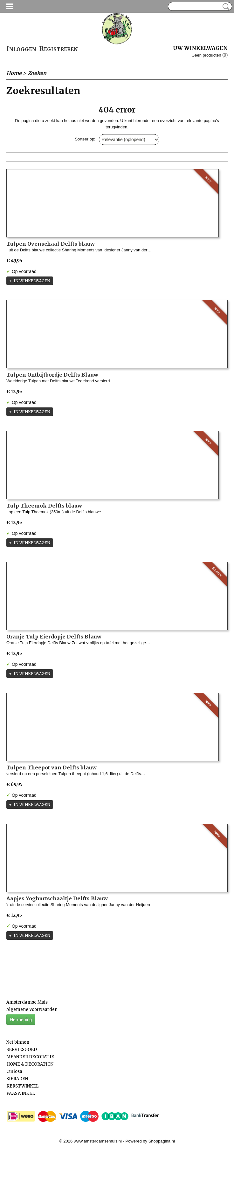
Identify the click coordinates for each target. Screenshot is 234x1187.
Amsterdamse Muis (27, 1002)
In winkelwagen (32, 280)
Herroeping (21, 1019)
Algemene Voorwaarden (32, 1009)
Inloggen (21, 48)
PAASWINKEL (20, 1093)
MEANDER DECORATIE (30, 1057)
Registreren (58, 48)
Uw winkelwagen (200, 48)
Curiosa (14, 1071)
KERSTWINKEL (22, 1086)
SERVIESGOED (21, 1049)
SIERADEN (17, 1078)
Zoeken (225, 6)
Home (14, 73)
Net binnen (17, 1042)
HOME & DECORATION (29, 1064)
